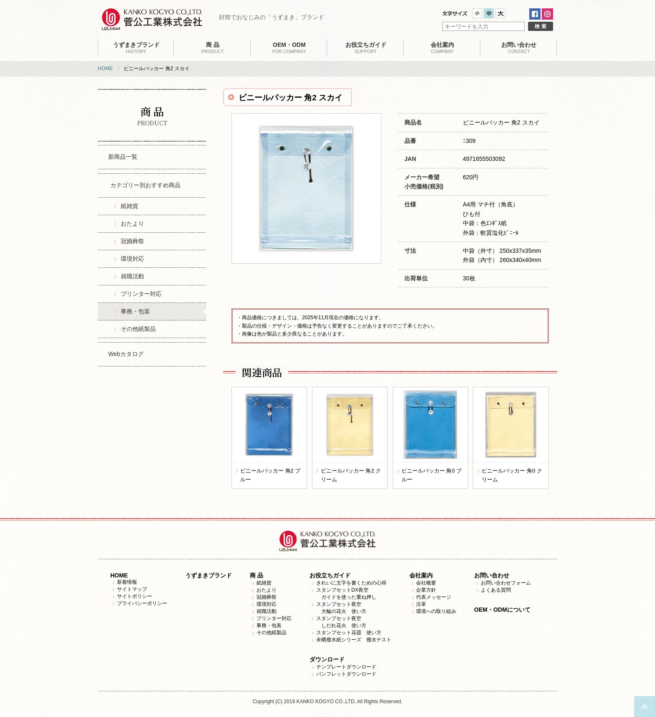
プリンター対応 (141, 293)
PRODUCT (212, 47)
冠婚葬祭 (132, 241)
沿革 (421, 604)
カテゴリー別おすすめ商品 (145, 185)
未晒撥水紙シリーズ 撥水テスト (353, 640)
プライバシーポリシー (142, 603)
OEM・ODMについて (502, 609)
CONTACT (519, 47)
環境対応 (132, 258)
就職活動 (132, 276)
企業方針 (426, 590)
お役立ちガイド (330, 575)
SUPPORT (366, 47)
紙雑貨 (129, 206)
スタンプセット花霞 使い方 (348, 633)
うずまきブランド (208, 575)
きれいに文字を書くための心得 (351, 583)
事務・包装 (135, 311)
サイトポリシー (134, 596)
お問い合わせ (491, 575)
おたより (132, 223)
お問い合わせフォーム (506, 583)
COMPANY (442, 47)
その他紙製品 (138, 328)
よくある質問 (496, 590)
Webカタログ (126, 354)
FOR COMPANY (289, 47)
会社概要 (426, 583)
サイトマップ (132, 589)
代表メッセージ (433, 597)
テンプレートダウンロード (346, 667)
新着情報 (127, 582)
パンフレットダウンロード (346, 674)
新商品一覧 (122, 156)
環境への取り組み (436, 611)
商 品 (256, 575)
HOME (105, 68)
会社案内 (421, 575)
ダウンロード (327, 659)
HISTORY (136, 47)
